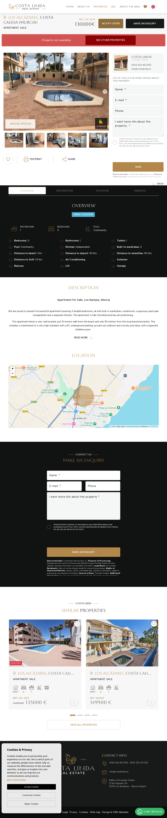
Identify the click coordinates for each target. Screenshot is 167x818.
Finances (140, 190)
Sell (113, 6)
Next (106, 92)
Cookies (83, 812)
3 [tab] (87, 715)
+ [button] (12, 369)
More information (16, 779)
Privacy (73, 812)
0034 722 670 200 (139, 762)
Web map (95, 812)
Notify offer (111, 23)
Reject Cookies (31, 803)
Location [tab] (102, 190)
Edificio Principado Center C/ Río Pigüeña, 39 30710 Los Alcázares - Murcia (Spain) (127, 783)
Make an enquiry (145, 23)
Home (70, 6)
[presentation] (129, 154)
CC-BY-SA (153, 426)
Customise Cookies (31, 795)
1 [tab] (73, 715)
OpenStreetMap (133, 426)
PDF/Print (33, 159)
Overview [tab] (27, 190)
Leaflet (113, 426)
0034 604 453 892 (141, 65)
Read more (83, 337)
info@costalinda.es (141, 69)
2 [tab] (80, 715)
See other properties (110, 40)
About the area (130, 6)
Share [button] (69, 159)
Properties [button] (100, 6)
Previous (6, 92)
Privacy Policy (73, 527)
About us (83, 6)
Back (158, 183)
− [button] (12, 373)
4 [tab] (94, 715)
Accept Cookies (31, 786)
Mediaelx (123, 812)
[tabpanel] (45, 664)
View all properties (83, 724)
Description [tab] (64, 190)
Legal (65, 812)
